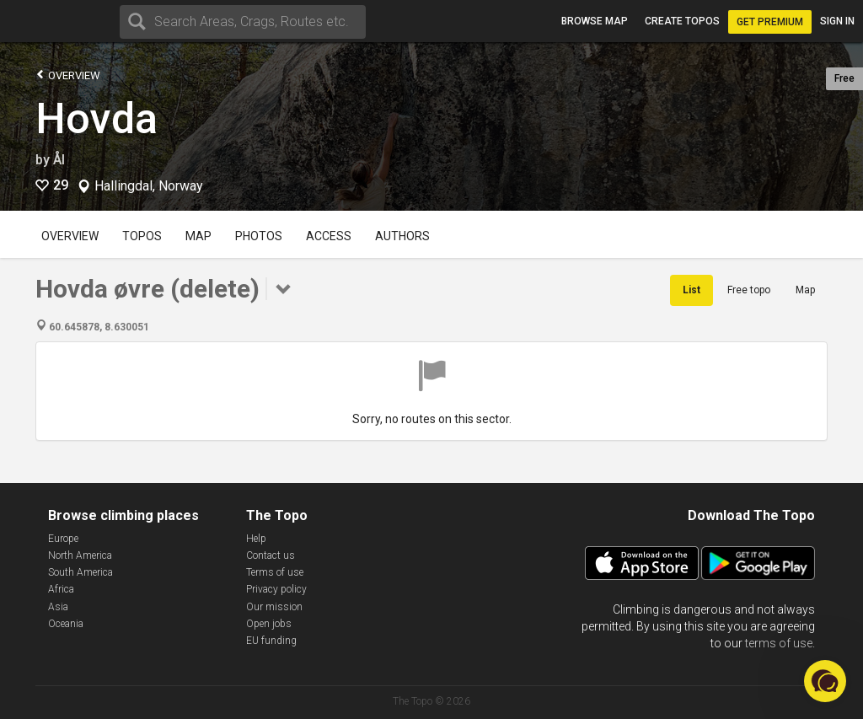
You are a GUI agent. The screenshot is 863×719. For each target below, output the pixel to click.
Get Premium (770, 22)
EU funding (271, 641)
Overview (67, 74)
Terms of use (274, 572)
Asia (58, 607)
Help (256, 539)
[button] (825, 681)
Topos (142, 236)
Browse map (594, 21)
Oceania (65, 624)
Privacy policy (276, 589)
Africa (61, 589)
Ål (59, 160)
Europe (63, 539)
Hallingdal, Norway (148, 186)
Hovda (96, 118)
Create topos (682, 21)
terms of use (778, 643)
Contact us (270, 555)
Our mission (274, 607)
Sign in (837, 21)
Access (328, 236)
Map (198, 236)
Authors (402, 236)
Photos (258, 236)
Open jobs (269, 624)
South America (80, 572)
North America (80, 555)
